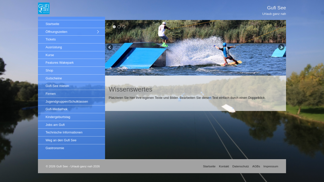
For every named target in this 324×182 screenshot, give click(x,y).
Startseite (52, 24)
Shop (49, 70)
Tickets (51, 39)
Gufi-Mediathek (57, 109)
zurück (110, 48)
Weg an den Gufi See (61, 140)
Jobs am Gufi (55, 125)
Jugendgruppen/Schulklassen (67, 101)
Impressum (271, 166)
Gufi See (276, 7)
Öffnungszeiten (56, 32)
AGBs (256, 166)
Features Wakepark (60, 62)
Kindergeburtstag (58, 117)
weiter (281, 48)
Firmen (51, 94)
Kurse (50, 55)
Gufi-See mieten (57, 86)
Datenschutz (240, 166)
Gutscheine (54, 78)
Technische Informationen (64, 132)
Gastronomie (55, 148)
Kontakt (224, 166)
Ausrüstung (54, 47)
